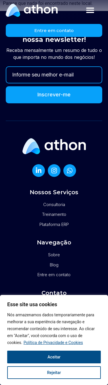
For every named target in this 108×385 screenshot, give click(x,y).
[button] (90, 10)
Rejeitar (54, 372)
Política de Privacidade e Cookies (53, 342)
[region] (54, 340)
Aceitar (54, 357)
